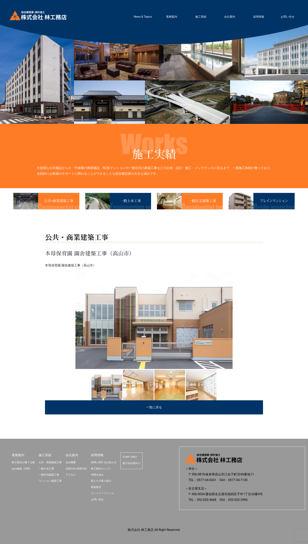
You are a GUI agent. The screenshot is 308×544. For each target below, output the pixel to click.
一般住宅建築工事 (49, 474)
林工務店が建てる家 (23, 462)
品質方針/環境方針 (76, 468)
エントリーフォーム (102, 493)
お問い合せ (287, 16)
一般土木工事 (46, 468)
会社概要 (71, 462)
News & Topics (143, 16)
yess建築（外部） (22, 468)
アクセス (71, 474)
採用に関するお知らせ (103, 462)
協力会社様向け (131, 463)
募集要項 (96, 487)
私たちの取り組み (101, 480)
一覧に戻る (154, 407)
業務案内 (171, 16)
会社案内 (229, 16)
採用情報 (258, 16)
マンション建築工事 (50, 480)
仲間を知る (97, 474)
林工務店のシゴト (101, 468)
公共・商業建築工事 (50, 462)
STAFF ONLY (130, 456)
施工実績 (200, 16)
